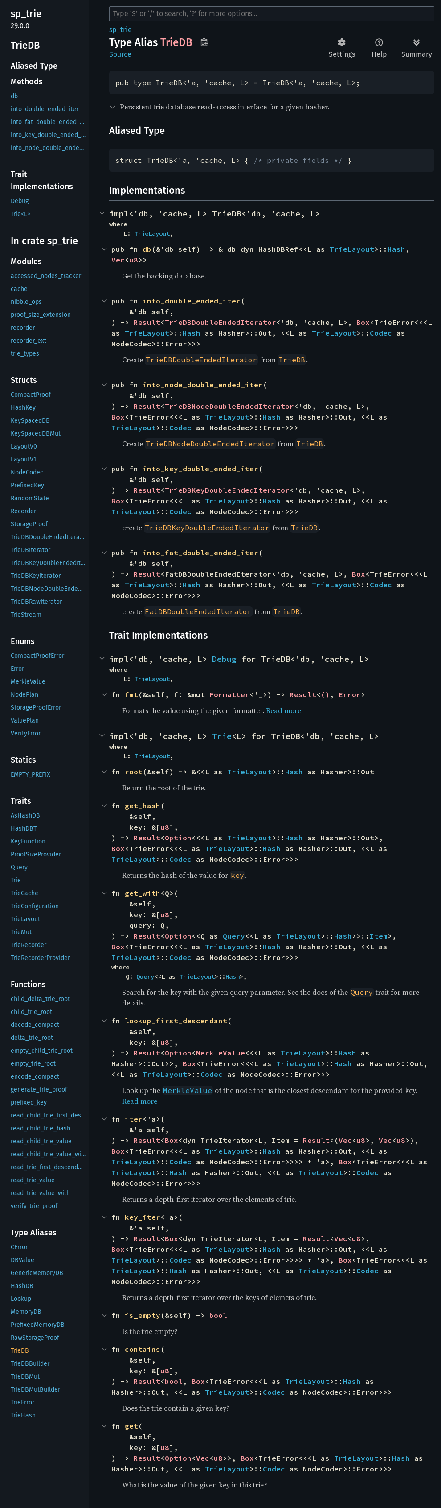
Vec (118, 259)
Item (379, 935)
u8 (133, 259)
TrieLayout (152, 233)
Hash (396, 249)
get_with (142, 893)
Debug (224, 659)
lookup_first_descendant (176, 1020)
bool (218, 1315)
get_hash (142, 805)
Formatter (229, 694)
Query (234, 935)
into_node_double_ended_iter (203, 384)
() (325, 694)
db (147, 249)
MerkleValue (220, 1052)
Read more (283, 710)
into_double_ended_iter (192, 300)
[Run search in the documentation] (271, 13)
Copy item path (204, 42)
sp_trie (120, 29)
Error (350, 694)
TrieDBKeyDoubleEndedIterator (227, 490)
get (131, 1425)
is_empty (142, 1315)
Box (363, 322)
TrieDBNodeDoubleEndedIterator (229, 406)
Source (120, 54)
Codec (381, 332)
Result (147, 322)
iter (134, 1118)
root (134, 771)
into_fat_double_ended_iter (200, 552)
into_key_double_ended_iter (200, 468)
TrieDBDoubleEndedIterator (220, 322)
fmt (131, 694)
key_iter (142, 1217)
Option (178, 837)
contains (142, 1349)
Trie (222, 736)
